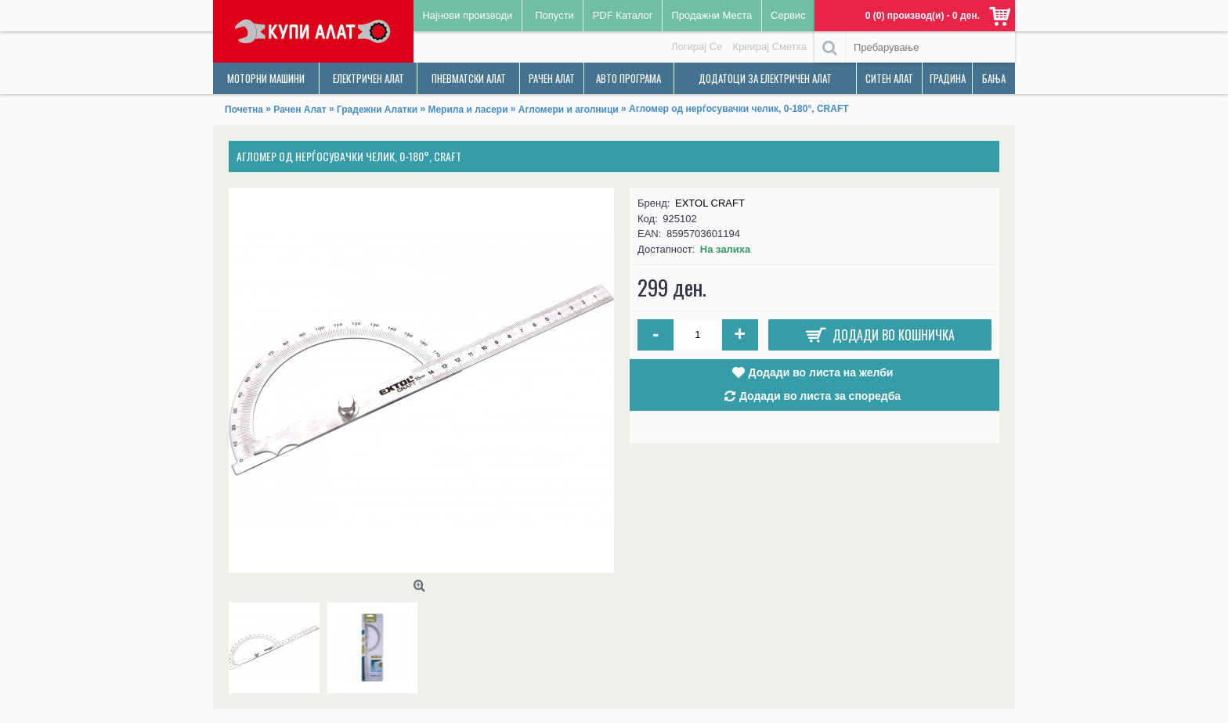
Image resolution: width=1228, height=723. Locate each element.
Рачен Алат (299, 109)
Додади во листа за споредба (820, 396)
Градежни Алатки (377, 109)
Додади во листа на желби (821, 372)
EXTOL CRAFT (710, 203)
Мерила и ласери (467, 109)
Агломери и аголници (568, 109)
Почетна (244, 109)
